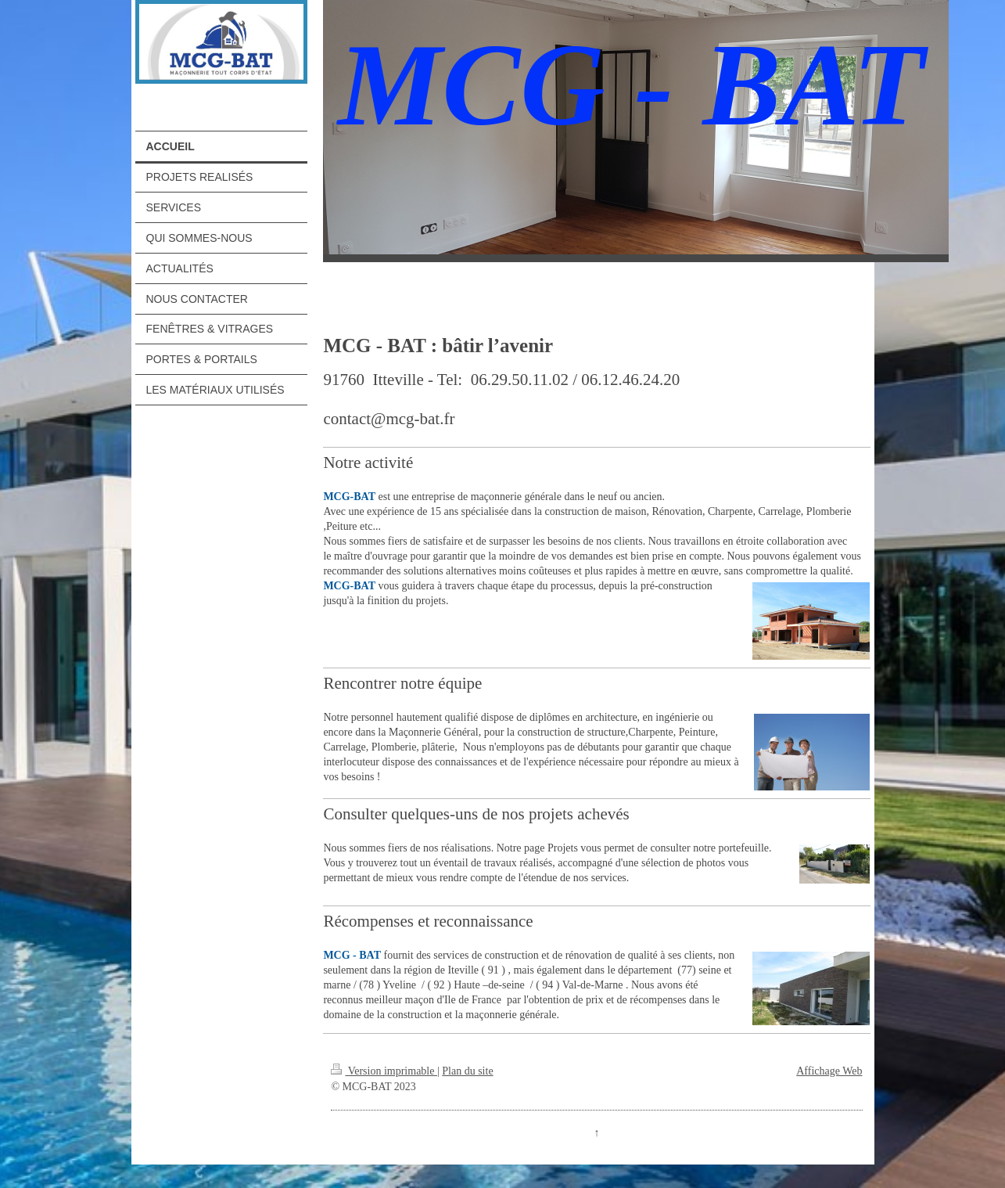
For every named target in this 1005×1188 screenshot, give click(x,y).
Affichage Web (829, 1071)
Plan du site (467, 1071)
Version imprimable (384, 1071)
